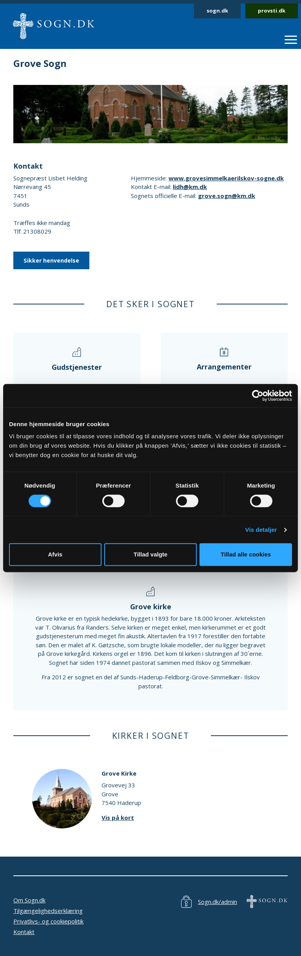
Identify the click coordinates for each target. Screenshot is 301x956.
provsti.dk (271, 10)
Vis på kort (118, 817)
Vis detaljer (261, 529)
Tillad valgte (150, 554)
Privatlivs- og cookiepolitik (48, 921)
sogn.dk (217, 10)
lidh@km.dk (190, 187)
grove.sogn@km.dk (226, 196)
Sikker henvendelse (51, 260)
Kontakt (23, 932)
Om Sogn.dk (29, 900)
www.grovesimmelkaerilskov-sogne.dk (226, 178)
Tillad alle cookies (246, 554)
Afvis (55, 554)
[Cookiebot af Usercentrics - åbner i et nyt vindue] (257, 395)
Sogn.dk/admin (217, 902)
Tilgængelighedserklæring (48, 911)
